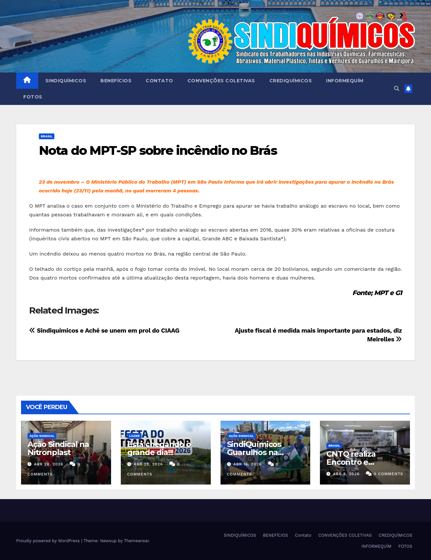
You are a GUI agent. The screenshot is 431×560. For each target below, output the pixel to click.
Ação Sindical (41, 436)
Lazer (134, 436)
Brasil (46, 136)
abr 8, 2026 (346, 474)
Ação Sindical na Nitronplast (58, 448)
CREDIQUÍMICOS (290, 81)
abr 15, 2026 (247, 464)
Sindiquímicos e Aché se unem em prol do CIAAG (104, 330)
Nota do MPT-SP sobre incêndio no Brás (158, 150)
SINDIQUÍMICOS (65, 81)
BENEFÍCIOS (115, 81)
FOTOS (32, 97)
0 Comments (388, 474)
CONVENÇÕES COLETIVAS (221, 81)
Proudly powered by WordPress (48, 540)
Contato (159, 81)
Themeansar (136, 540)
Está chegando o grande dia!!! (159, 448)
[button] (396, 89)
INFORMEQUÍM (345, 81)
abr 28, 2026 (48, 464)
